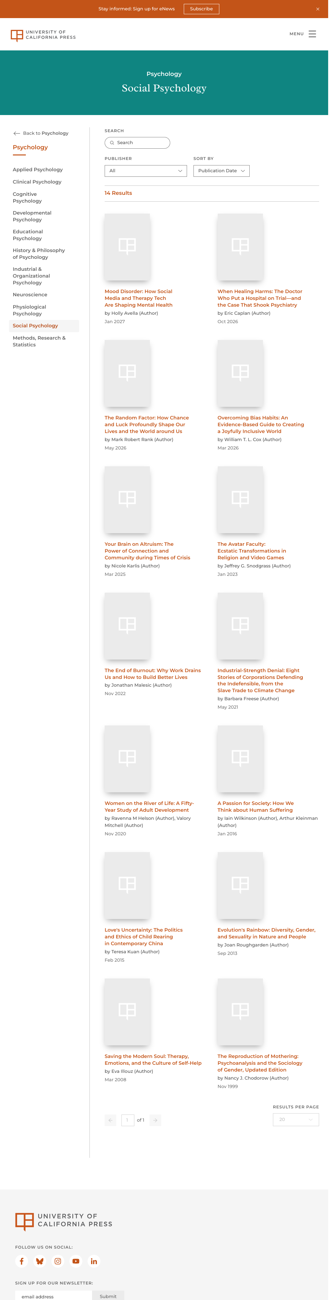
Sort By (203, 158)
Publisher (118, 158)
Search (114, 130)
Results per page (296, 1106)
